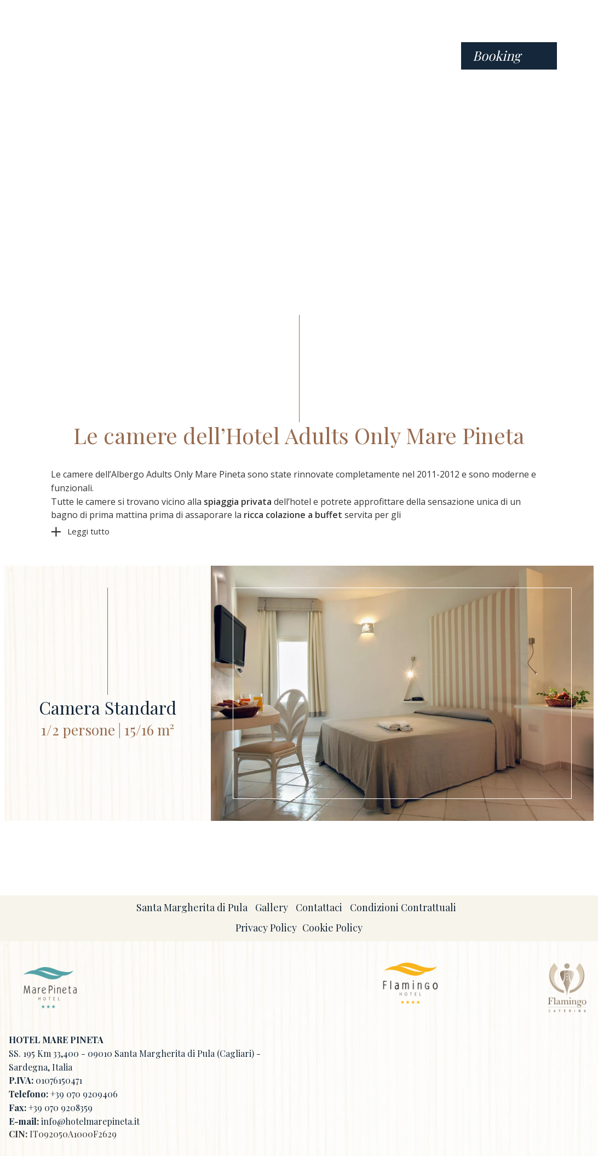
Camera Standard (107, 706)
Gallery (271, 907)
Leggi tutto (88, 531)
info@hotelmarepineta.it (90, 1121)
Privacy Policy (266, 927)
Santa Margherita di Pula (192, 907)
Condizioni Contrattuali (403, 907)
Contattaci (319, 907)
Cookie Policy (332, 927)
